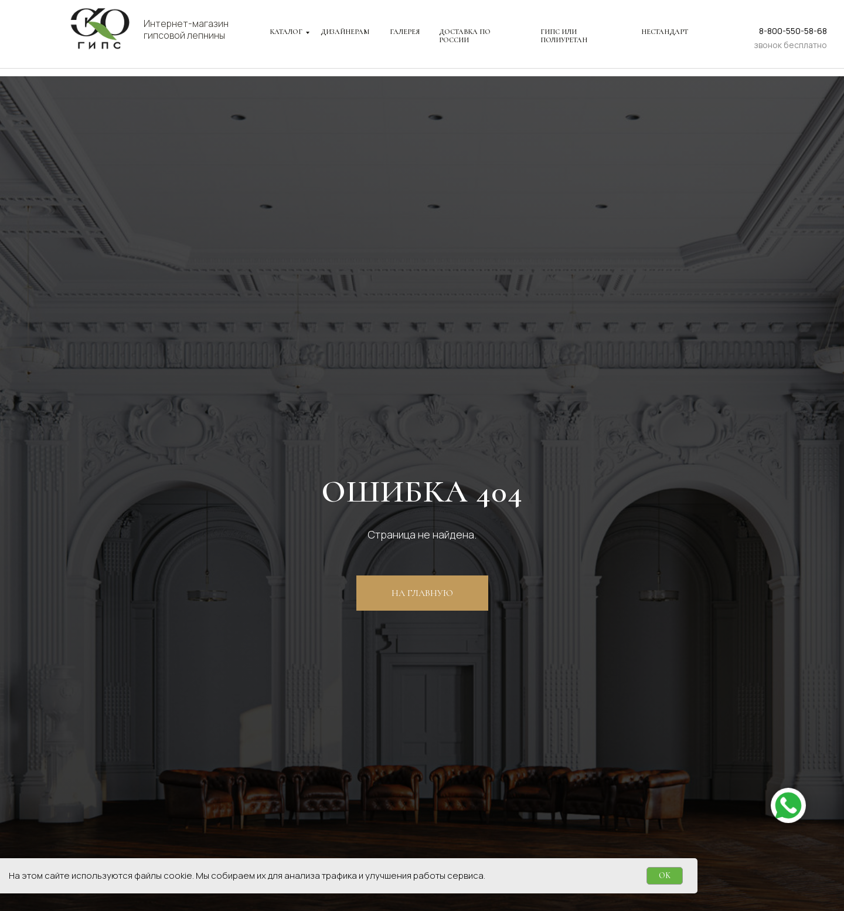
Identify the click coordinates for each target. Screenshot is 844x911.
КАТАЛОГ (286, 32)
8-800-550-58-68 (793, 30)
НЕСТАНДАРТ (664, 32)
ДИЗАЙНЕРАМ (345, 32)
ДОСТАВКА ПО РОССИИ (465, 36)
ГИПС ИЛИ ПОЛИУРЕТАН (563, 36)
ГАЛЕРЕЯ (405, 32)
